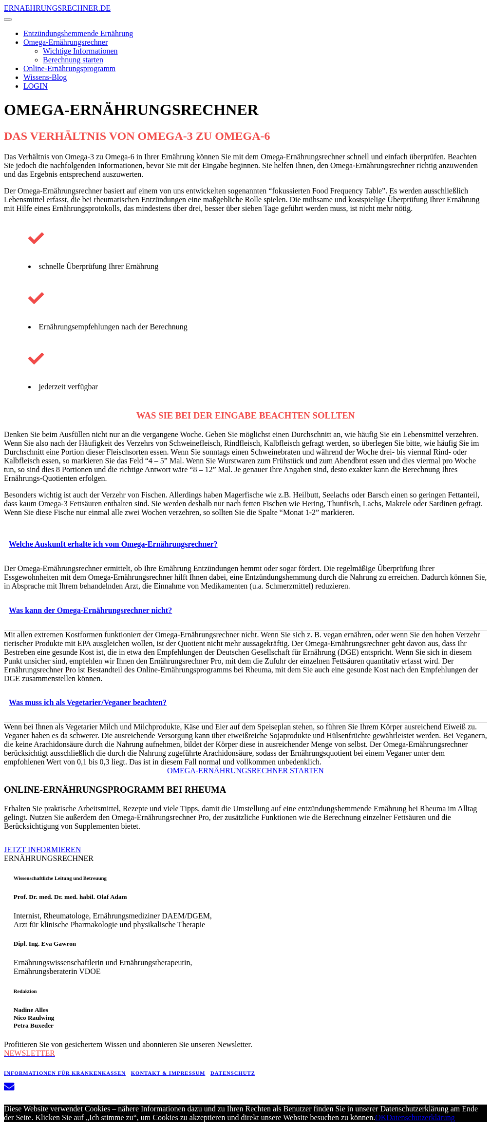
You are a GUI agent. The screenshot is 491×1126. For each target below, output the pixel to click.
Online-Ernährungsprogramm (69, 68)
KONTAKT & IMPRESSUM (168, 1073)
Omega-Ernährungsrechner (65, 42)
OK (380, 1117)
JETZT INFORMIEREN (42, 849)
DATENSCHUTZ (232, 1073)
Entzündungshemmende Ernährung (78, 33)
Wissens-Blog (45, 77)
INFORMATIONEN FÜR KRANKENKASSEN (65, 1073)
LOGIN (35, 86)
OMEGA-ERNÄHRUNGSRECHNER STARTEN (245, 770)
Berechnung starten (73, 60)
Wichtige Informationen (80, 51)
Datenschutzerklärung (420, 1117)
